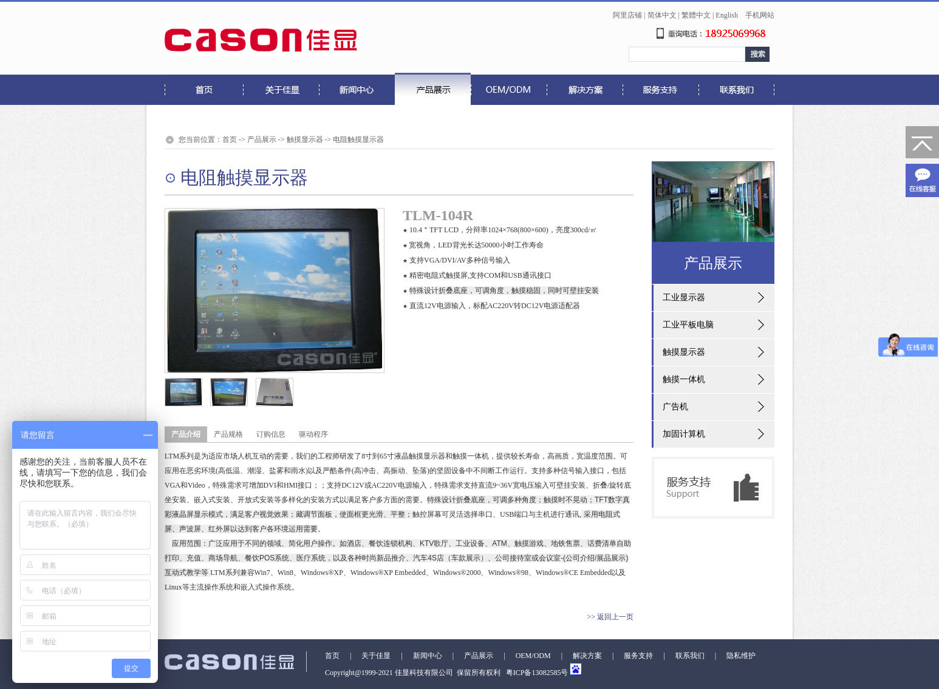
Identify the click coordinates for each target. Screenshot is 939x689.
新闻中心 (427, 655)
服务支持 (638, 655)
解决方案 (587, 655)
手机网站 (759, 15)
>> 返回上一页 (610, 617)
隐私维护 (741, 655)
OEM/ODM (533, 655)
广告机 (675, 406)
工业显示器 (684, 297)
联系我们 (690, 655)
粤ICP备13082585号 (536, 672)
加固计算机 (684, 434)
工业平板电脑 (688, 324)
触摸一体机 (684, 379)
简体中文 (662, 15)
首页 (229, 139)
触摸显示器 (305, 139)
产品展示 (261, 139)
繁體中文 (696, 15)
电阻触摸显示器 (358, 139)
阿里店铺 (627, 15)
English (726, 15)
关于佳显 (376, 655)
